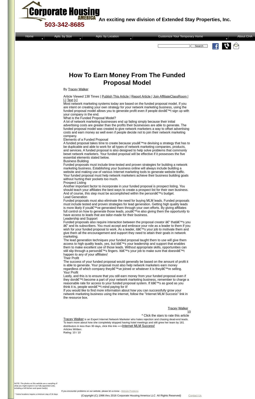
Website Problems (130, 391)
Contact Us (194, 395)
